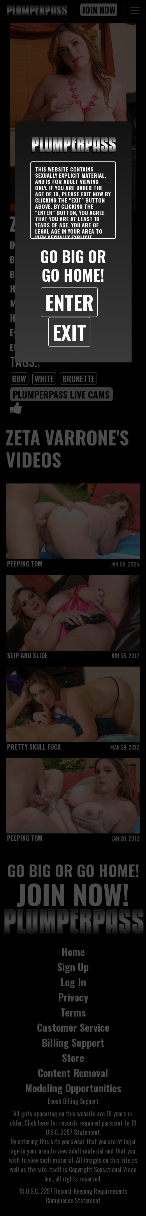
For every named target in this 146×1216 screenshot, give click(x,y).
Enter (69, 302)
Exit (69, 331)
